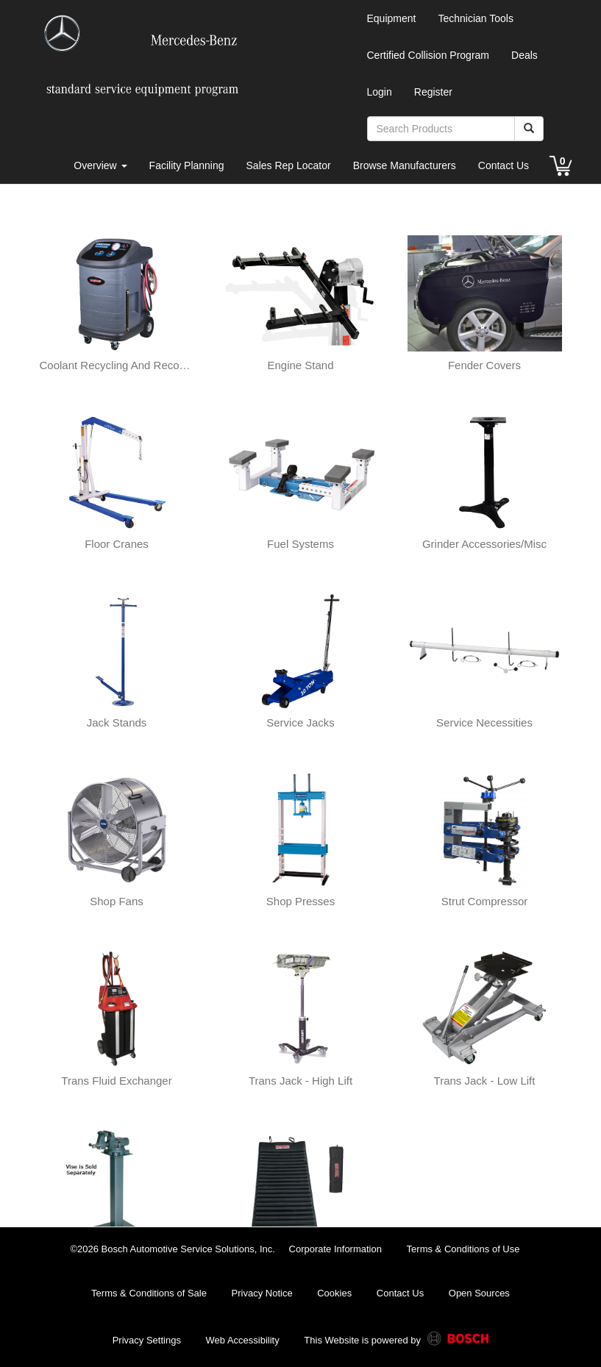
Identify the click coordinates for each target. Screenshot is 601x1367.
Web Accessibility (243, 1340)
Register (433, 92)
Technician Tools (475, 18)
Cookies (334, 1293)
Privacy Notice (262, 1293)
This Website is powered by (396, 1341)
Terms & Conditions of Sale (149, 1293)
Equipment (391, 18)
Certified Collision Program (428, 55)
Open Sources (479, 1293)
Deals (524, 55)
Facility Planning (186, 165)
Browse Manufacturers (404, 165)
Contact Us (503, 165)
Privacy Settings (147, 1340)
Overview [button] (100, 165)
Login (379, 92)
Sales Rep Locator (288, 165)
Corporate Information (335, 1248)
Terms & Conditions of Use (463, 1248)
